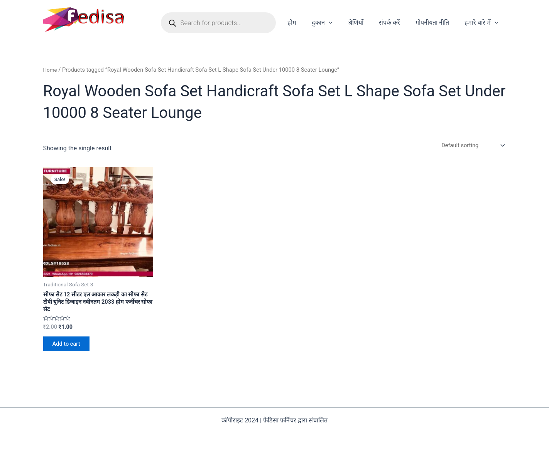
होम (308, 22)
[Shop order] (469, 146)
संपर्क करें (397, 22)
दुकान (336, 22)
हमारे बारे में (483, 22)
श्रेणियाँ (366, 22)
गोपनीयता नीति (437, 22)
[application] (342, 22)
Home (51, 69)
